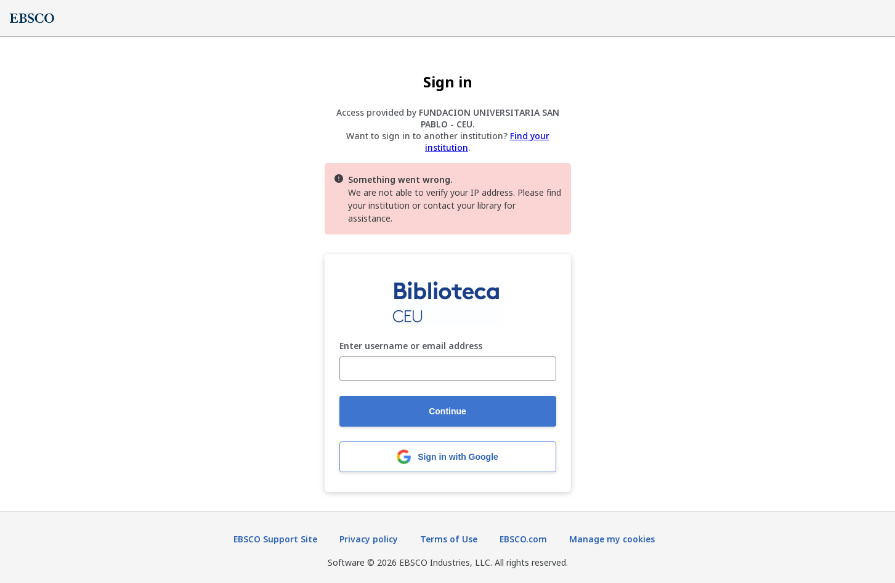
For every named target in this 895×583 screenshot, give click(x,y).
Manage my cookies (612, 539)
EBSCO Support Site (275, 539)
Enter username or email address (410, 346)
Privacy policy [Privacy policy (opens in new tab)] (368, 539)
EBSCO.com (523, 539)
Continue (447, 411)
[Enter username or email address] (447, 368)
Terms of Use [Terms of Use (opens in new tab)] (448, 539)
